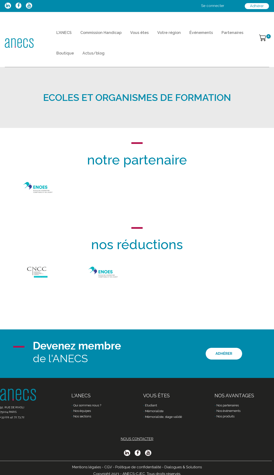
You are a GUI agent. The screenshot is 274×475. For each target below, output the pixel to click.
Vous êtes (132, 35)
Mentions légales (86, 467)
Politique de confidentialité (138, 467)
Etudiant (151, 405)
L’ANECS (62, 35)
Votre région (159, 35)
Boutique (63, 59)
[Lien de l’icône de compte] (212, 6)
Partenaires (216, 35)
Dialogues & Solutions (183, 467)
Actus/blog (89, 59)
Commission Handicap (96, 35)
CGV (108, 467)
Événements (188, 35)
